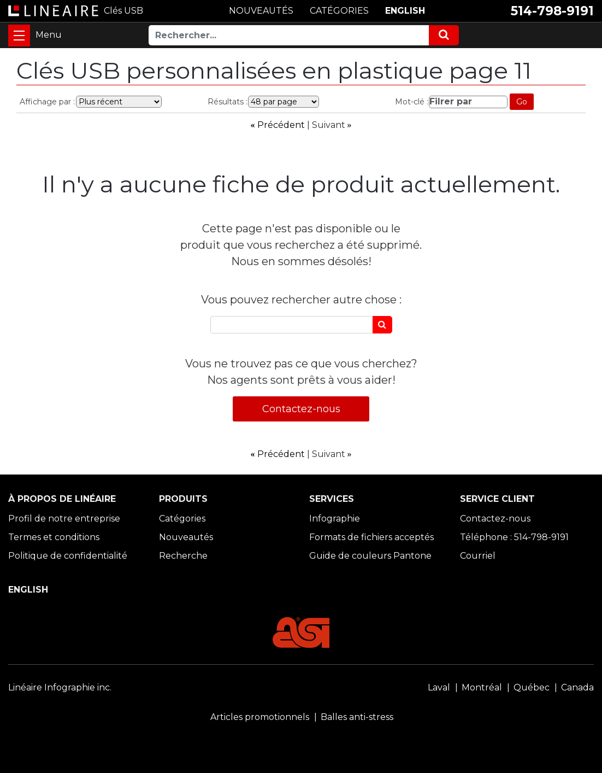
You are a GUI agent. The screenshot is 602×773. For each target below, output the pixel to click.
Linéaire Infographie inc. (59, 687)
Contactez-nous (301, 409)
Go (521, 102)
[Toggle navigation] (19, 35)
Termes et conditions (53, 537)
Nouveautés (186, 537)
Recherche (183, 556)
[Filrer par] (468, 102)
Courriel (477, 556)
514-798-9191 (552, 11)
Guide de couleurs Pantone (370, 556)
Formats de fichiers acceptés (371, 537)
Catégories (182, 518)
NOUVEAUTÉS (261, 10)
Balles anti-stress (357, 717)
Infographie (334, 518)
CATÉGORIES (339, 10)
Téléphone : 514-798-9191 (514, 537)
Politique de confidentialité (67, 556)
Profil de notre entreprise (64, 518)
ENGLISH (405, 10)
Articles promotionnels (259, 717)
